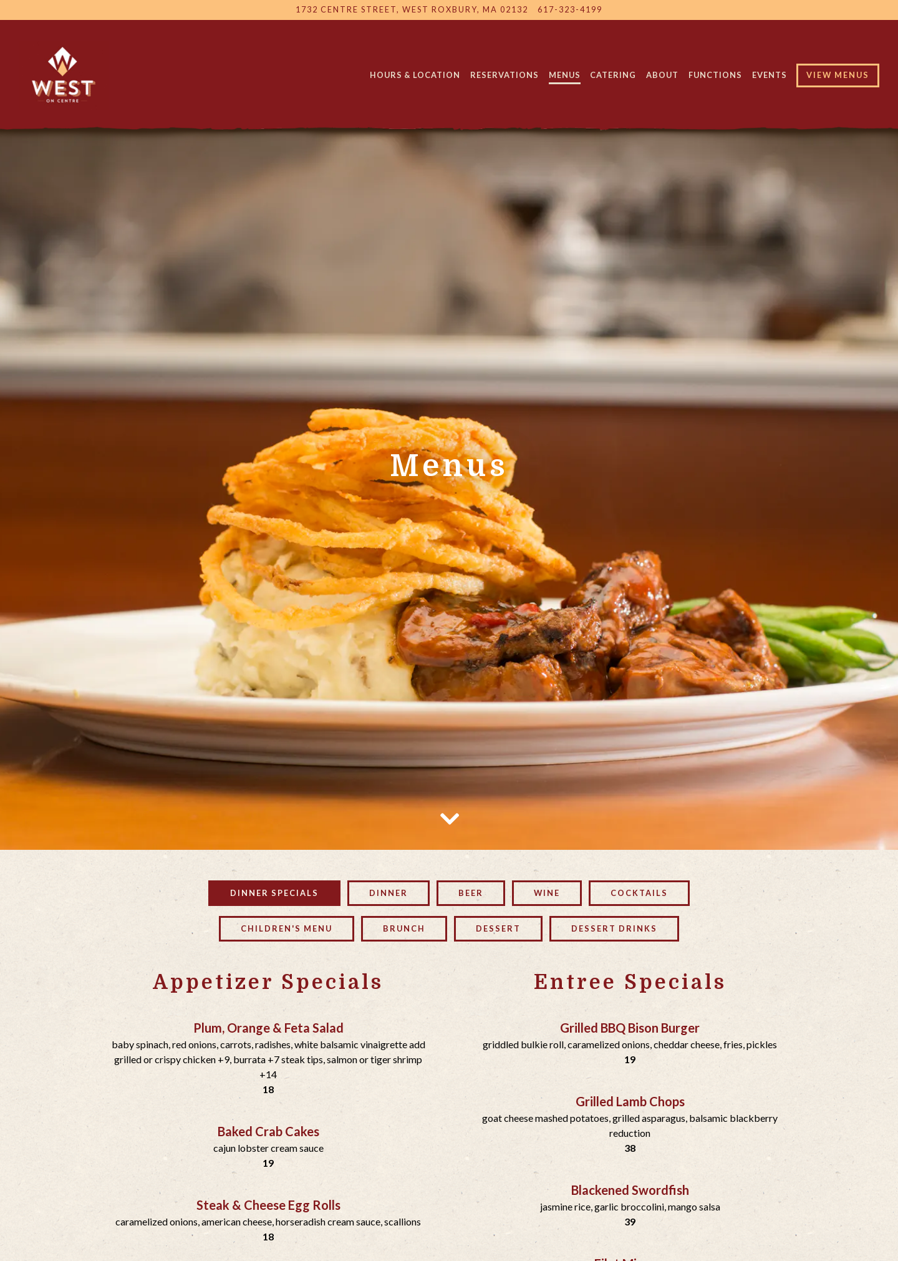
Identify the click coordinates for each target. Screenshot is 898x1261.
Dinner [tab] (388, 742)
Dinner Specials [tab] (274, 742)
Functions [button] (715, 75)
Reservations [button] (504, 75)
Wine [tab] (547, 742)
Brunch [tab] (404, 778)
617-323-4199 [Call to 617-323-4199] (570, 9)
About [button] (662, 75)
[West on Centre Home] (64, 74)
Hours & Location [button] (415, 75)
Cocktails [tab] (639, 742)
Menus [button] (565, 75)
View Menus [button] (837, 75)
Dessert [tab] (498, 778)
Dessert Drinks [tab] (614, 778)
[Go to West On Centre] (412, 10)
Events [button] (769, 75)
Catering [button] (613, 75)
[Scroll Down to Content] (449, 665)
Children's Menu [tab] (286, 778)
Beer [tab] (470, 742)
